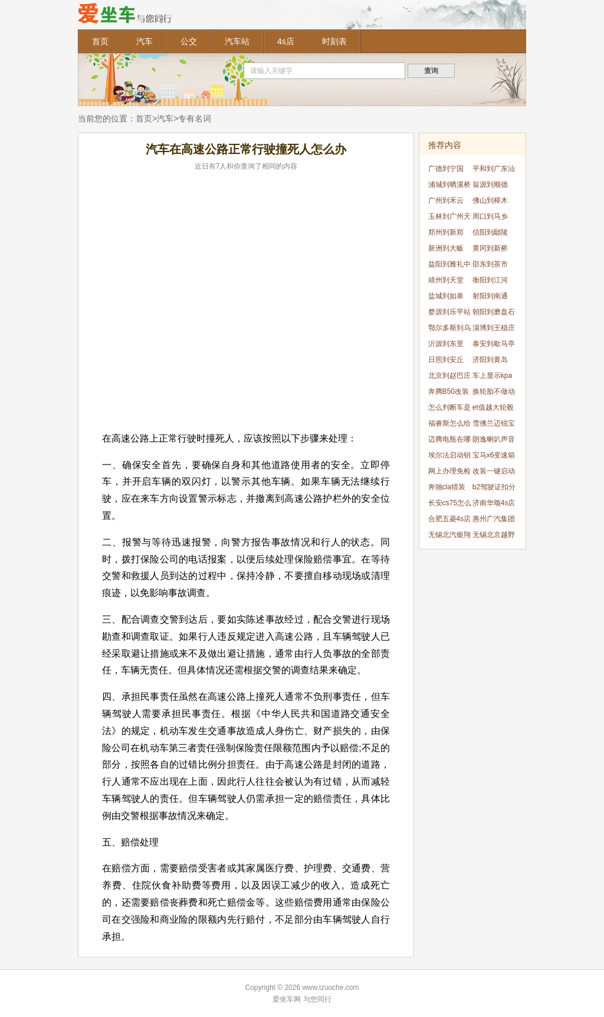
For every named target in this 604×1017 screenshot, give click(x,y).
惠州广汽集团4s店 (493, 521)
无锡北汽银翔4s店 (449, 537)
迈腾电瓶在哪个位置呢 (449, 441)
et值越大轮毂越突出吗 (493, 409)
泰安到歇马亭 (493, 344)
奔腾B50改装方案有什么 (448, 393)
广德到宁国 (446, 168)
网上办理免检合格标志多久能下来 (449, 473)
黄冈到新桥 (490, 248)
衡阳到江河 (490, 280)
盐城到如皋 (446, 296)
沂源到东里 (446, 344)
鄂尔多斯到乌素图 (449, 330)
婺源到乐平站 (449, 312)
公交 (188, 41)
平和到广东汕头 (493, 170)
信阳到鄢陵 (490, 232)
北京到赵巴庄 (449, 375)
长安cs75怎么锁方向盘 (449, 505)
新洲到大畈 (446, 248)
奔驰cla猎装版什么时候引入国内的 (449, 489)
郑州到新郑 (446, 232)
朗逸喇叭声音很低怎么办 (493, 441)
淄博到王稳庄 (493, 328)
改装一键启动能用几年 (493, 473)
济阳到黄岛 (490, 360)
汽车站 (237, 41)
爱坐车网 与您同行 (302, 999)
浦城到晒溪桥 (449, 184)
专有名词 (194, 118)
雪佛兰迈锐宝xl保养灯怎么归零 (493, 425)
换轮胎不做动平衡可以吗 (493, 393)
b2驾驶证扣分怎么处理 (494, 489)
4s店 (285, 41)
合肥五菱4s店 (449, 519)
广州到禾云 (446, 200)
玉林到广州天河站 (449, 218)
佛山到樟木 (490, 200)
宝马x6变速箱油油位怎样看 (494, 457)
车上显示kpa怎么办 (492, 377)
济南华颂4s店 (494, 503)
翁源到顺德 (490, 184)
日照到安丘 (446, 360)
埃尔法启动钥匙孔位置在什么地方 (449, 457)
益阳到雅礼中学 (449, 266)
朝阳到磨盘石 (493, 312)
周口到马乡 (490, 216)
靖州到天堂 (446, 280)
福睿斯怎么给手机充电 (449, 425)
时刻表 (334, 41)
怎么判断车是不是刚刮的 (449, 409)
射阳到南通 (490, 296)
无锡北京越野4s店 (493, 537)
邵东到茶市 (490, 264)
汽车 (144, 41)
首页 (100, 41)
